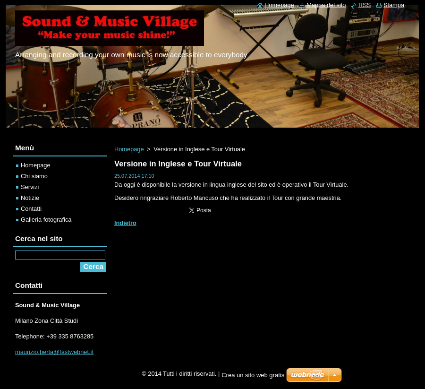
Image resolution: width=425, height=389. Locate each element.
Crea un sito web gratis (252, 375)
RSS (364, 5)
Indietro (125, 222)
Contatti (31, 208)
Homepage (129, 149)
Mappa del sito (326, 5)
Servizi (30, 186)
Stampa (393, 5)
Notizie (30, 197)
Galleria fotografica (46, 219)
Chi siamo (34, 176)
